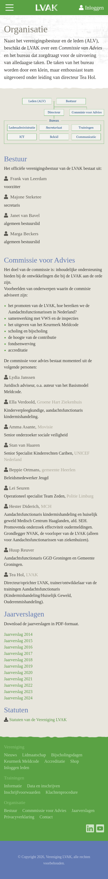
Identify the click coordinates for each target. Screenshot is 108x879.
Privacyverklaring (19, 817)
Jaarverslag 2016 (18, 647)
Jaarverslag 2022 (18, 685)
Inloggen (91, 8)
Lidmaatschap (34, 755)
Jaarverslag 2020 (18, 672)
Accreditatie (54, 761)
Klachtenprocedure (62, 792)
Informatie (13, 786)
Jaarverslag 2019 (18, 666)
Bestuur (10, 810)
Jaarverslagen (83, 810)
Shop (74, 761)
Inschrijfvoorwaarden (22, 792)
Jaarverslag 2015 (18, 640)
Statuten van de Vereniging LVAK (38, 719)
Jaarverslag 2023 (18, 691)
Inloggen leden (16, 767)
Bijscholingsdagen (66, 755)
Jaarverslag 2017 (18, 653)
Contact (46, 817)
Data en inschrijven (43, 786)
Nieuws (10, 755)
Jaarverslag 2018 (18, 660)
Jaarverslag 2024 (18, 698)
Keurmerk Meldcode (21, 761)
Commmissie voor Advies (44, 810)
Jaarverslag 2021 (18, 679)
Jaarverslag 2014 (18, 634)
